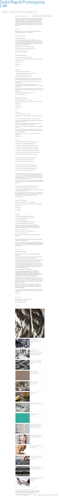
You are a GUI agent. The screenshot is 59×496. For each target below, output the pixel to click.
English (55, 494)
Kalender (39, 494)
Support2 (26, 177)
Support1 (23, 176)
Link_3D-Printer (18, 210)
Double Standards (35, 437)
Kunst (23, 11)
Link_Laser (17, 108)
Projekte (26, 11)
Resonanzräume (34, 469)
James (32, 480)
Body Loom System (35, 427)
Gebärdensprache (25, 494)
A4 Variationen (34, 458)
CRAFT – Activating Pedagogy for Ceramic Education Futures (36, 353)
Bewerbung (30, 11)
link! (29, 44)
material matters (35, 373)
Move (31, 405)
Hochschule (11, 11)
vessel (32, 415)
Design (19, 11)
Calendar (17, 293)
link (41, 123)
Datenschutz (23, 493)
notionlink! (22, 46)
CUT (31, 394)
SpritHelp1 (39, 85)
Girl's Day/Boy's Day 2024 (35, 341)
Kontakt (45, 494)
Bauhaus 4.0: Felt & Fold (35, 363)
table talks (33, 383)
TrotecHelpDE (17, 85)
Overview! (26, 229)
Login (42, 494)
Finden (35, 494)
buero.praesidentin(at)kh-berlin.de (31, 492)
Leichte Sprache (18, 494)
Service (34, 11)
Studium (16, 11)
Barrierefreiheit (51, 494)
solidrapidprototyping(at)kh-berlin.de (22, 50)
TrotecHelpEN (24, 85)
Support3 (30, 178)
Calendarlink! (17, 174)
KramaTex (33, 447)
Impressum (17, 493)
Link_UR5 (17, 66)
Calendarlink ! (32, 92)
